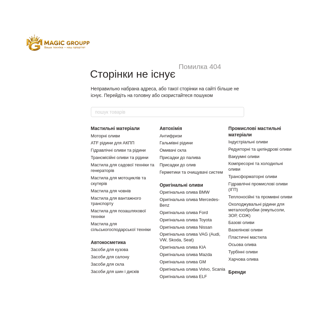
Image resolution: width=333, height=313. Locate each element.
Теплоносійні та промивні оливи (260, 196)
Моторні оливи (105, 135)
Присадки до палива (180, 157)
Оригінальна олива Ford (184, 212)
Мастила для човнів (111, 190)
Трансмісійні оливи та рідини (120, 157)
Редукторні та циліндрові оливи (259, 149)
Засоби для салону (110, 256)
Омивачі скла (173, 150)
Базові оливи (241, 222)
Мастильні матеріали (115, 128)
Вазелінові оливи (245, 229)
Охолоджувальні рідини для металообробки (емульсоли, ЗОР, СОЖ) (256, 210)
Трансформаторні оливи (252, 176)
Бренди (237, 272)
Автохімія (171, 128)
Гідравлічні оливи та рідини (118, 150)
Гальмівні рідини (176, 142)
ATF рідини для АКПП (113, 142)
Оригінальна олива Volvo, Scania (192, 269)
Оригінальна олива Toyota (186, 219)
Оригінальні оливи (181, 185)
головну (142, 95)
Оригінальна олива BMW (184, 192)
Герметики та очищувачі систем (191, 172)
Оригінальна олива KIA (183, 247)
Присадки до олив (178, 164)
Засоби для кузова (109, 249)
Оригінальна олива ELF (183, 276)
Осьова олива (242, 244)
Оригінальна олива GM (183, 261)
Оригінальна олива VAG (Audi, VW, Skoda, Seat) (190, 237)
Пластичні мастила (247, 237)
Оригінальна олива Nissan (186, 227)
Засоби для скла (107, 264)
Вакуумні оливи (243, 156)
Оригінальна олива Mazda (186, 254)
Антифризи (171, 135)
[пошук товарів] (238, 112)
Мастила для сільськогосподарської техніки (121, 226)
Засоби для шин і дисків (115, 271)
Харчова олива (243, 259)
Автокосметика (108, 242)
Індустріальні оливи (248, 141)
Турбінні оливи (243, 251)
